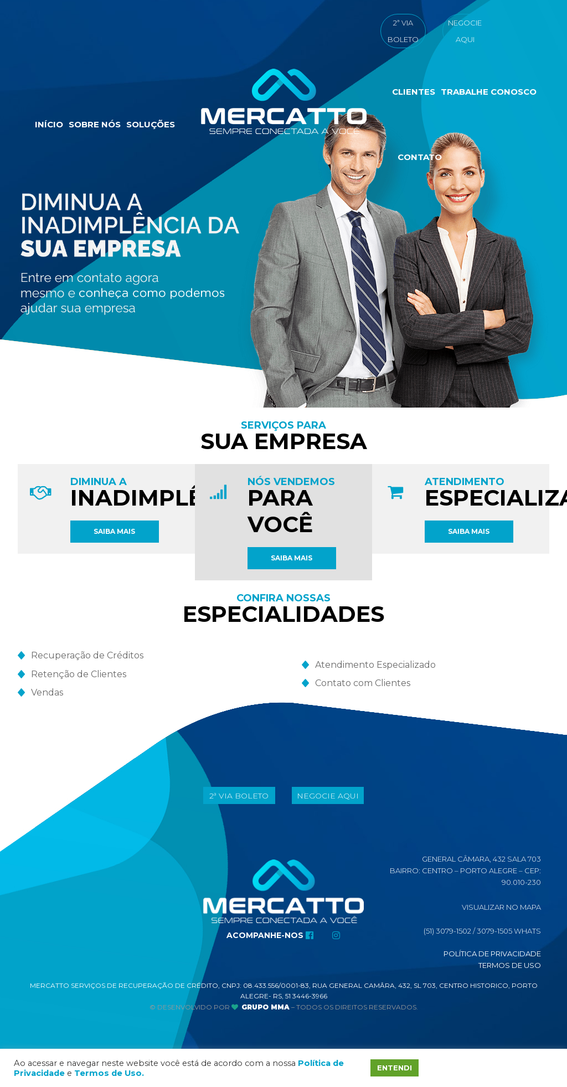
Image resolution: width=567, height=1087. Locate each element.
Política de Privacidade (492, 953)
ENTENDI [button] (394, 1067)
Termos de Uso (509, 965)
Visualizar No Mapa (501, 907)
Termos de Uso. (109, 1073)
